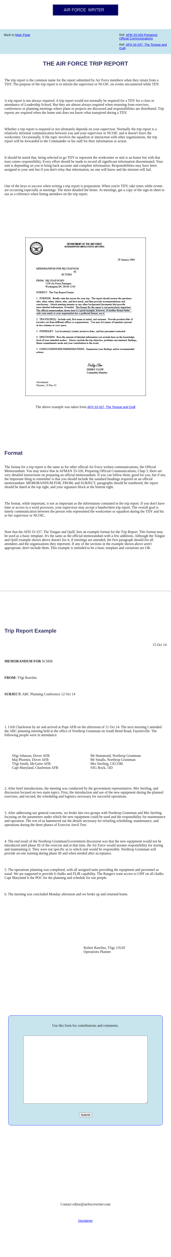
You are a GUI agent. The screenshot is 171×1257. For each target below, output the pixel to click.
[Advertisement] (85, 1176)
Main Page (22, 35)
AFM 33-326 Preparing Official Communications (138, 36)
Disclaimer (85, 1234)
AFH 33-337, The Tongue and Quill (111, 407)
